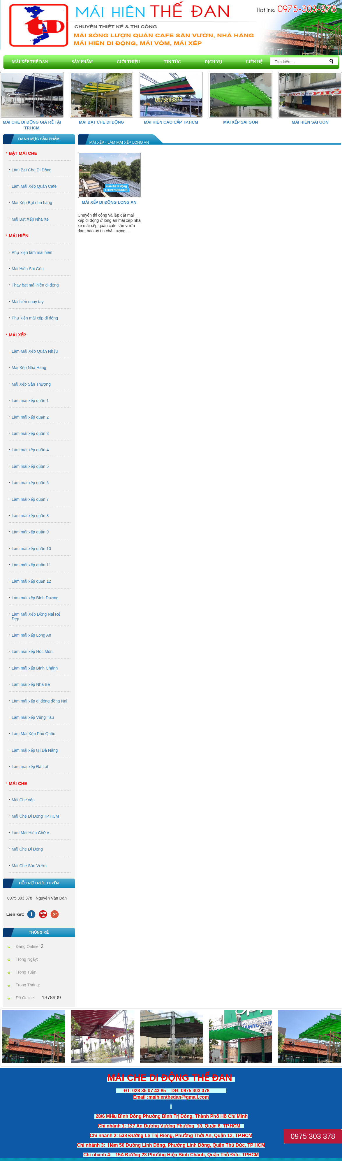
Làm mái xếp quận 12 (31, 581)
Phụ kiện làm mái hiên (32, 252)
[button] (333, 94)
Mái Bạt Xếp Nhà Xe (30, 219)
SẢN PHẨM (82, 62)
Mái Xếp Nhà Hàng (29, 367)
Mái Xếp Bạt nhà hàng (32, 202)
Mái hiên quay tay (28, 301)
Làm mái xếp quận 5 (30, 466)
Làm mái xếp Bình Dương (35, 598)
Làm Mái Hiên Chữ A (31, 832)
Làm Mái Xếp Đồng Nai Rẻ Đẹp (36, 616)
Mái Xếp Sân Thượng (31, 384)
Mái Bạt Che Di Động (101, 122)
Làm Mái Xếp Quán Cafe (34, 186)
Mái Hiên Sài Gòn (310, 122)
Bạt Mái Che (23, 153)
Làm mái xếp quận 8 (30, 515)
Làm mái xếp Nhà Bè (31, 684)
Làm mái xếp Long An (31, 635)
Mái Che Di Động (27, 849)
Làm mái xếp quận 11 (31, 565)
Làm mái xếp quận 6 (30, 482)
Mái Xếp (17, 334)
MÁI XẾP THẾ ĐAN (30, 62)
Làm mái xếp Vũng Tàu (33, 717)
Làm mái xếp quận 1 (30, 400)
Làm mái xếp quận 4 (30, 449)
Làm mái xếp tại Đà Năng (35, 750)
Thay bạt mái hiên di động (35, 285)
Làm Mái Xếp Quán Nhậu (35, 351)
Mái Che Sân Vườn (29, 865)
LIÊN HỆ (254, 62)
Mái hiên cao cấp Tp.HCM (171, 122)
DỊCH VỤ (213, 62)
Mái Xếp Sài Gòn (240, 122)
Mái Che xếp (23, 800)
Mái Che (18, 783)
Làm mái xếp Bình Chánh (35, 668)
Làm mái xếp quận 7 (30, 499)
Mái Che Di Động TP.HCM (35, 816)
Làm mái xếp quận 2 (30, 417)
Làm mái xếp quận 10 (31, 548)
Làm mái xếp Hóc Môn (32, 651)
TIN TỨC (172, 62)
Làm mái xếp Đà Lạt (30, 766)
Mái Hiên (19, 235)
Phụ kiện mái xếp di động (35, 318)
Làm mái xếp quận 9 (30, 532)
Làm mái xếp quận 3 (30, 433)
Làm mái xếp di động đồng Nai (39, 701)
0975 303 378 (313, 1136)
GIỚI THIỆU (128, 62)
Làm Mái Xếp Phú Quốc (33, 733)
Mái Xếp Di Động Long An (109, 202)
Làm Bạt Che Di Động (32, 170)
